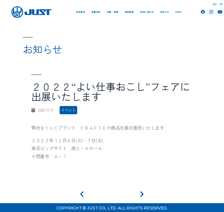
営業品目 (96, 11)
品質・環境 (112, 11)
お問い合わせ (147, 11)
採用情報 (129, 11)
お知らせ (164, 11)
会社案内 (80, 11)
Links (178, 11)
